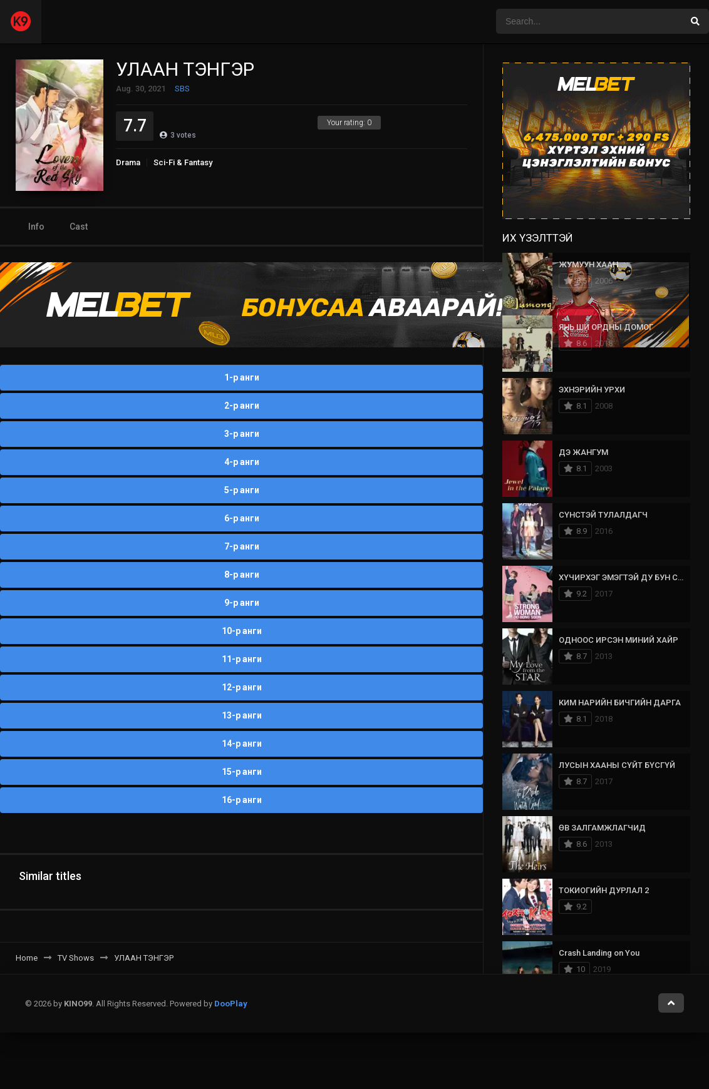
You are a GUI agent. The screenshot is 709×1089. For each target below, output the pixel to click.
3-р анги (241, 434)
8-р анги (241, 575)
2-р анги (241, 406)
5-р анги (241, 490)
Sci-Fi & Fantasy (182, 162)
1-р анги (241, 377)
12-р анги (242, 687)
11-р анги (242, 659)
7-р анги (241, 546)
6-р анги (241, 518)
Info (36, 227)
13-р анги (242, 715)
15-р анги (242, 772)
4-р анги (241, 462)
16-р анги (242, 800)
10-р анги (242, 631)
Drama (128, 162)
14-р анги (242, 744)
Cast (79, 227)
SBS (182, 88)
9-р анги (241, 603)
